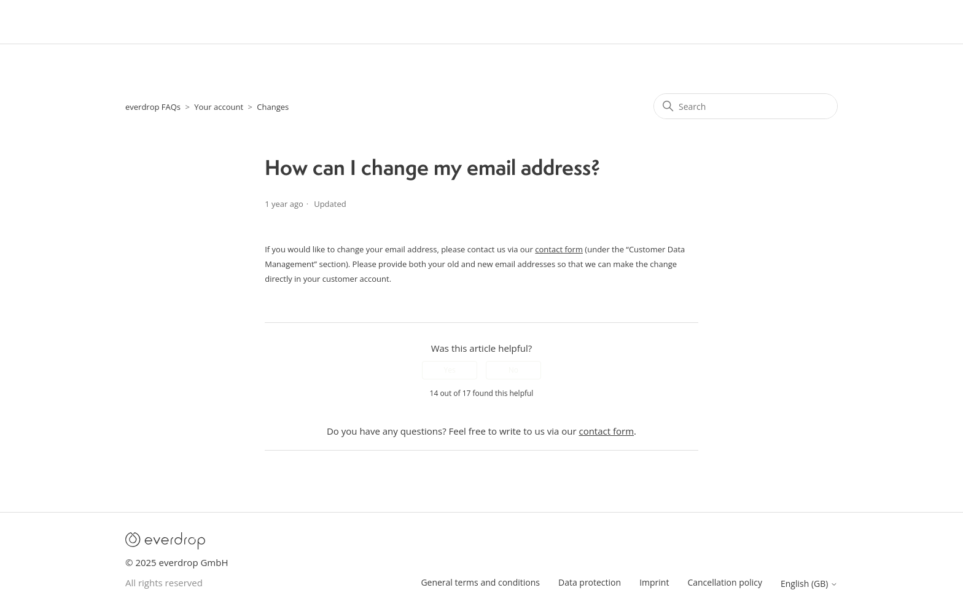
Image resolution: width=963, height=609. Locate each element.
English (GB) (809, 584)
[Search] (745, 106)
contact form (559, 249)
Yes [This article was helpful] (449, 370)
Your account (218, 106)
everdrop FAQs (153, 106)
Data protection (589, 582)
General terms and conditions (480, 582)
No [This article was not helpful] (513, 370)
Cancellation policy (724, 582)
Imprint (654, 582)
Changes (273, 106)
